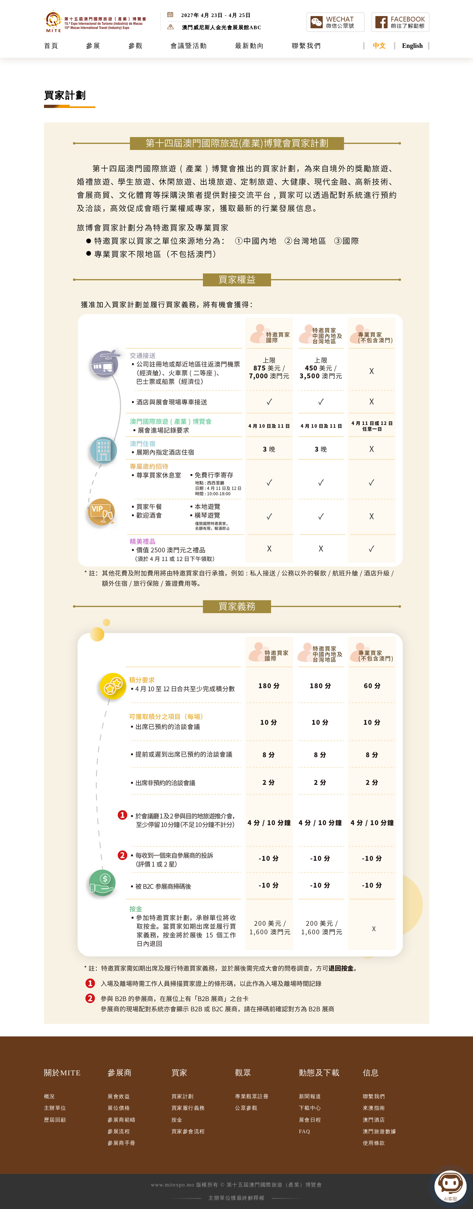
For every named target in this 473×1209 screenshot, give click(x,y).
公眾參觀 (246, 1108)
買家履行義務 (188, 1108)
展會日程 (310, 1120)
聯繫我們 (374, 1096)
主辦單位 (55, 1108)
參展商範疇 (122, 1120)
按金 (177, 1120)
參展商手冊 (122, 1143)
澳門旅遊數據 (380, 1131)
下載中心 (310, 1108)
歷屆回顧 (55, 1120)
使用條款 (374, 1143)
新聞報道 (310, 1096)
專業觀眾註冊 (252, 1096)
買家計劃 (182, 1096)
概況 (49, 1096)
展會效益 (119, 1096)
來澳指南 (374, 1108)
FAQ (304, 1131)
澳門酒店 (374, 1120)
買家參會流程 (188, 1131)
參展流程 (119, 1131)
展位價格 (119, 1108)
